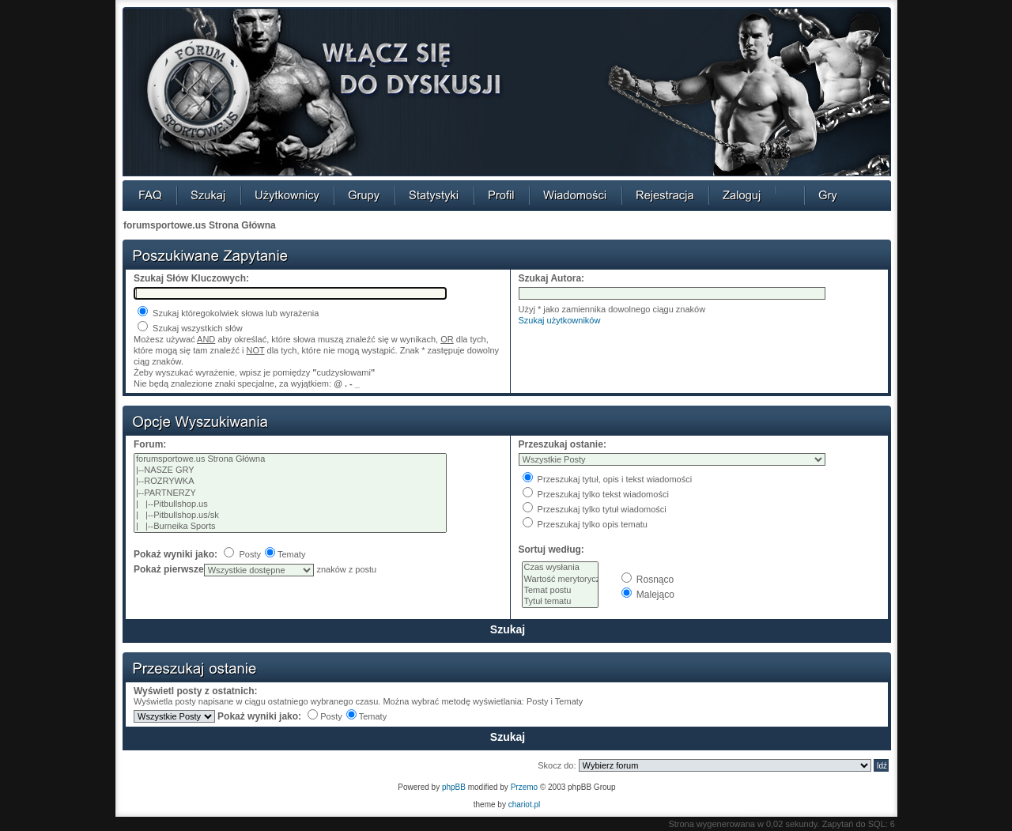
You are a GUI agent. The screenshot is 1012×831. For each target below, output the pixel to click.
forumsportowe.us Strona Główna (199, 225)
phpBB (454, 787)
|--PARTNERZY (290, 493)
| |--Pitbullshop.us (290, 504)
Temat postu (561, 590)
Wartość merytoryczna (561, 579)
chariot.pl (524, 804)
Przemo (524, 787)
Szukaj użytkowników (560, 320)
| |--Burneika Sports (290, 526)
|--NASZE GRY (290, 470)
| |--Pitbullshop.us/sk (290, 515)
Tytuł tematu (561, 601)
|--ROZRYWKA (290, 481)
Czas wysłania (561, 567)
